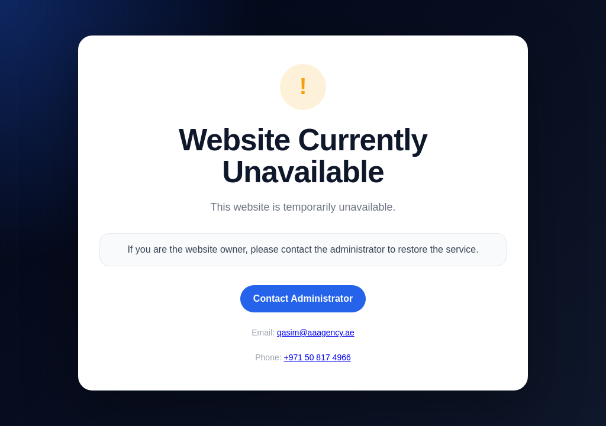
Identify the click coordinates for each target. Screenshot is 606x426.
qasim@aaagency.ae (315, 332)
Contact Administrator (303, 298)
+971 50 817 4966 (316, 357)
